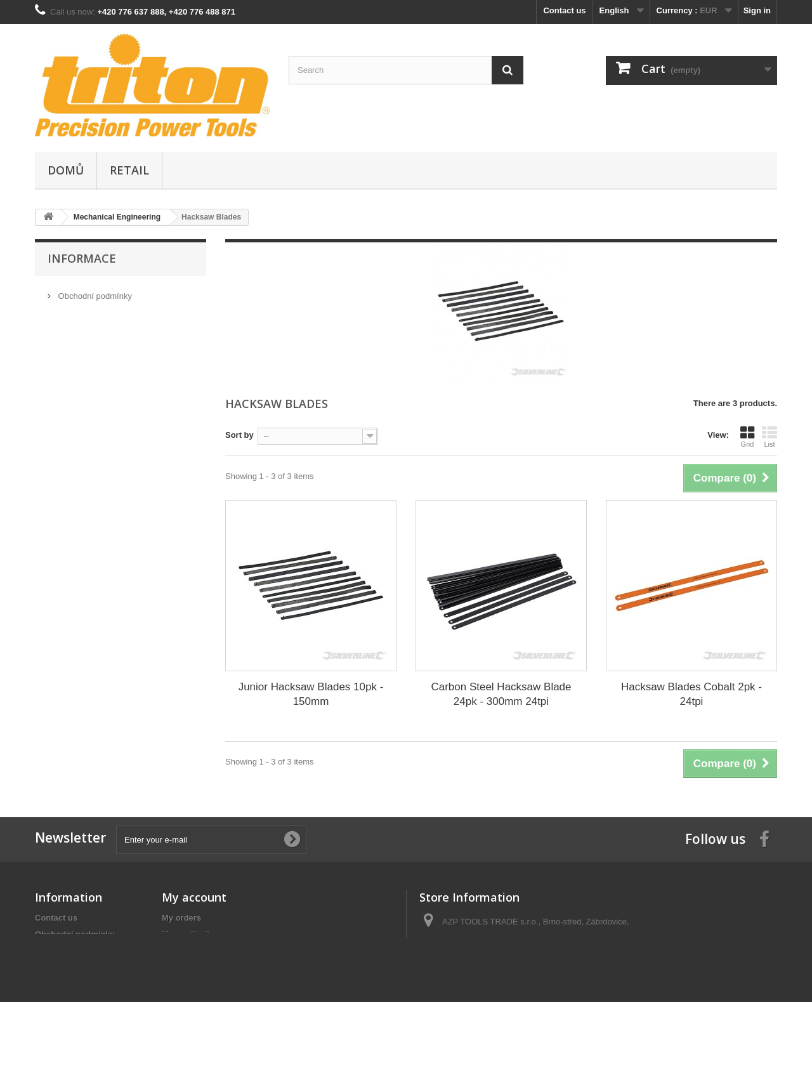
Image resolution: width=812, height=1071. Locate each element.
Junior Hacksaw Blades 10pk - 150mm (311, 694)
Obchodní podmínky (94, 292)
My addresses (189, 951)
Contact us (564, 10)
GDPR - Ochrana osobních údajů (117, 311)
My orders (181, 918)
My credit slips (190, 934)
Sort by (239, 435)
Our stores (76, 330)
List (769, 436)
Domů (66, 170)
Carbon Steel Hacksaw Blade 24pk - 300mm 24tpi (501, 694)
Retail (129, 170)
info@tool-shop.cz (501, 987)
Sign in (757, 10)
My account (194, 897)
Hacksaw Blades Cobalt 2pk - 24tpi (691, 694)
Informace (82, 258)
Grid (747, 436)
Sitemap (51, 978)
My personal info (194, 967)
